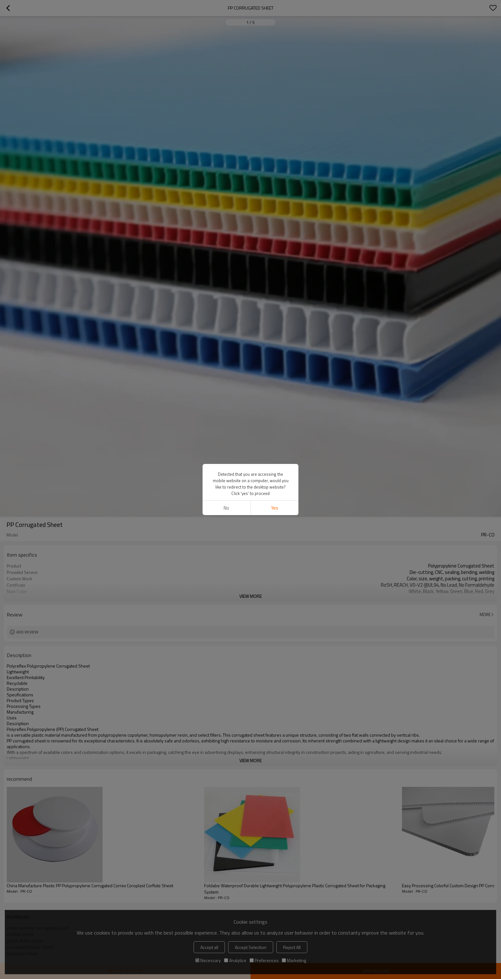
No (226, 508)
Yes (274, 508)
